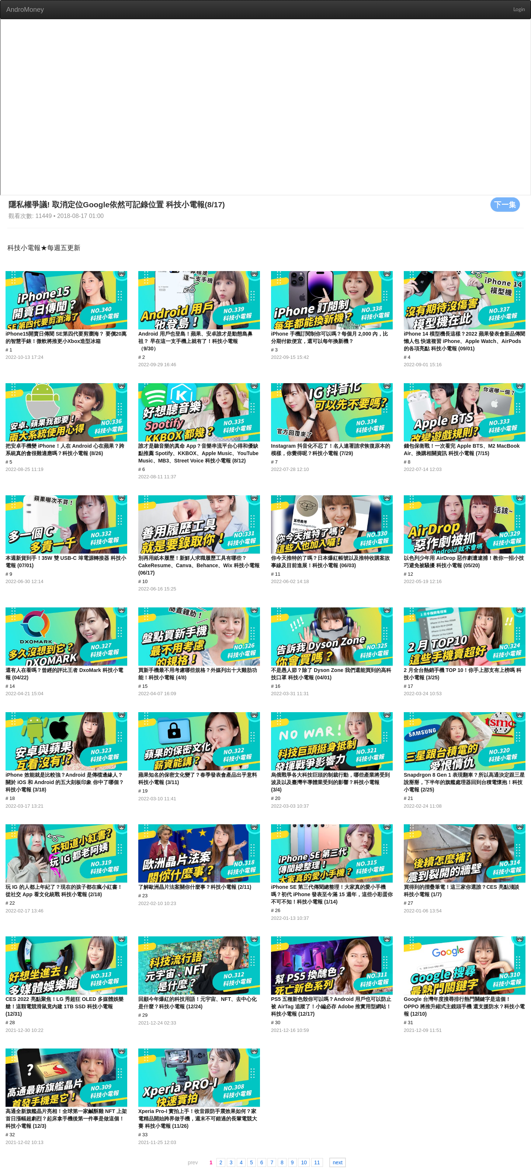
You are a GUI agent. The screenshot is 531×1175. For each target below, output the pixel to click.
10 (304, 1162)
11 (317, 1162)
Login (519, 9)
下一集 (505, 204)
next (337, 1162)
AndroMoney (25, 9)
